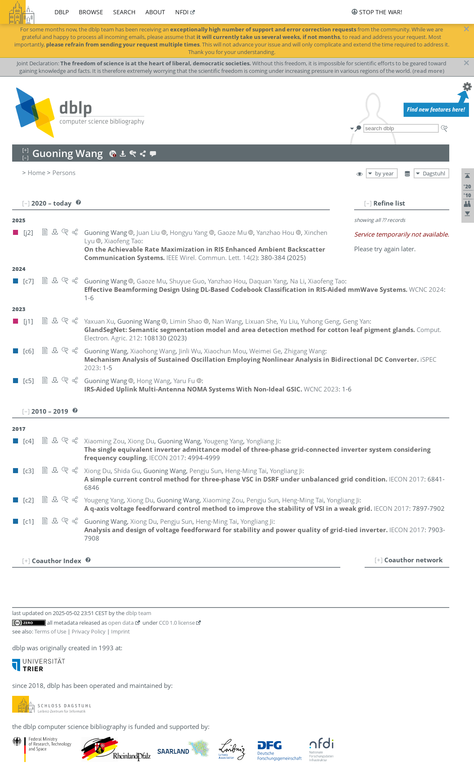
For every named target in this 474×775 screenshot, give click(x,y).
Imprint (120, 631)
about (155, 12)
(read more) (428, 71)
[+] (379, 560)
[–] (368, 203)
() (211, 257)
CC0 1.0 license (177, 622)
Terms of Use (50, 631)
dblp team (138, 613)
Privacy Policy (89, 631)
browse (91, 12)
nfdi (182, 12)
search (124, 12)
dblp (61, 12)
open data (121, 622)
